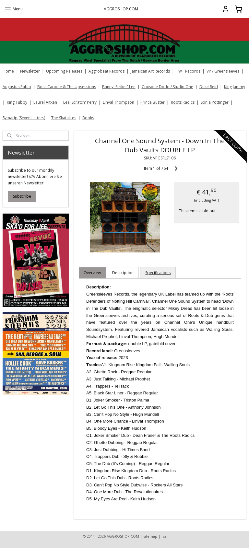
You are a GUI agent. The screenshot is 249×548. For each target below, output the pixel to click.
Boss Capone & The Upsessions (66, 86)
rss (163, 536)
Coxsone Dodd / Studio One (167, 86)
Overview (92, 272)
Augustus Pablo (17, 86)
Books (88, 118)
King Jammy (234, 86)
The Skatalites (63, 118)
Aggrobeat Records (106, 71)
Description (123, 272)
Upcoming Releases (64, 71)
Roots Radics (183, 102)
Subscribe (22, 196)
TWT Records (188, 71)
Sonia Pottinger (215, 102)
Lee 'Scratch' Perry (80, 102)
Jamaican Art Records (150, 71)
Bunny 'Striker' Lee (119, 86)
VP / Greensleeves (223, 71)
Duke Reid (208, 86)
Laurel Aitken (45, 102)
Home (8, 71)
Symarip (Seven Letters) (24, 118)
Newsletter (30, 71)
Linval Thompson (118, 102)
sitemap (150, 536)
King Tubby (17, 102)
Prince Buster (152, 102)
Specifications (158, 272)
